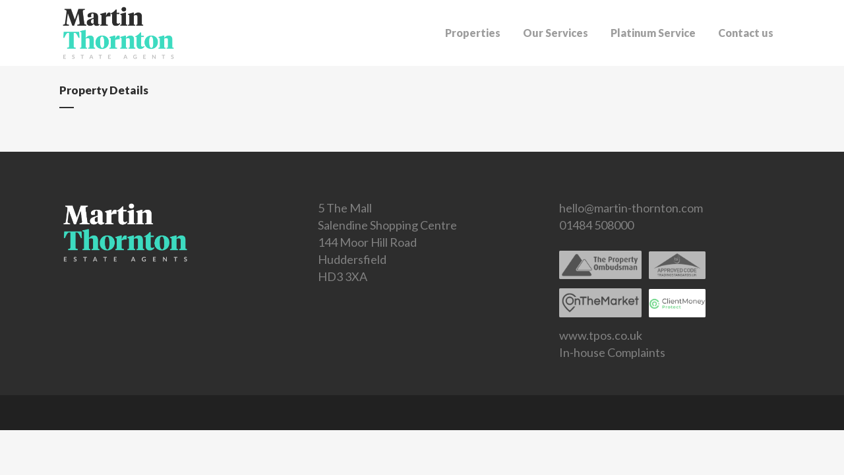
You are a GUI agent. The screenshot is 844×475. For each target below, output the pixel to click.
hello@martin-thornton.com (631, 208)
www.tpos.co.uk (600, 335)
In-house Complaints (612, 352)
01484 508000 (596, 225)
